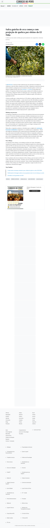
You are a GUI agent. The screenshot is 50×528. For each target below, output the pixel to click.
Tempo (33, 414)
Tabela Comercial (25, 478)
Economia (21, 418)
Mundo (20, 423)
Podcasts (8, 423)
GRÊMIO (21, 6)
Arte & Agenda (9, 432)
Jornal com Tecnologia (23, 432)
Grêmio (34, 423)
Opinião (7, 418)
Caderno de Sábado (10, 437)
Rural (2, 6)
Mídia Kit (9, 478)
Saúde (33, 418)
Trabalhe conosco (11, 457)
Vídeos (20, 412)
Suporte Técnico (10, 507)
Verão (33, 420)
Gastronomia (8, 435)
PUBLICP (30, 6)
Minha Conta (25, 503)
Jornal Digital (10, 488)
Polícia (20, 422)
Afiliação (9, 447)
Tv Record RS (25, 518)
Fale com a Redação (11, 467)
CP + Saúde (24, 492)
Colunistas (8, 420)
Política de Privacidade (27, 457)
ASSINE (9, 6)
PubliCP (7, 416)
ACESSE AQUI (35, 191)
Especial (7, 439)
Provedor (24, 498)
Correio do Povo (37, 429)
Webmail (9, 503)
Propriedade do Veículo (27, 447)
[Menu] (2, 1)
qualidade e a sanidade (27, 89)
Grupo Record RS (10, 513)
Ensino (33, 416)
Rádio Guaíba (10, 518)
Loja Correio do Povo (26, 488)
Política (20, 416)
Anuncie (24, 467)
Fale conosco (10, 462)
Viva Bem (21, 433)
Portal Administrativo (11, 498)
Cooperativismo (22, 430)
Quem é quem (25, 451)
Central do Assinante (26, 482)
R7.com (8, 522)
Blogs (7, 422)
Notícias (20, 414)
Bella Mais (8, 433)
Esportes (34, 422)
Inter (7, 430)
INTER (25, 6)
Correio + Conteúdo (10, 441)
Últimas (7, 412)
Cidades (20, 420)
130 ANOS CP (15, 6)
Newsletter (8, 414)
